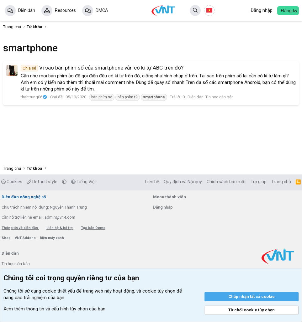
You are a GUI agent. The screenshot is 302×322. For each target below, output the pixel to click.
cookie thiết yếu (58, 291)
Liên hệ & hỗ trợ (59, 228)
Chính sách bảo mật (226, 181)
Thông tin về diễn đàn (20, 228)
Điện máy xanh (52, 238)
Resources (65, 10)
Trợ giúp (259, 181)
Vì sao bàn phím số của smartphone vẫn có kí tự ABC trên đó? (102, 68)
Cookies (11, 181)
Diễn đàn (26, 10)
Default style (42, 181)
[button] (64, 182)
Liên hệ (152, 181)
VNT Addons (26, 238)
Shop (7, 238)
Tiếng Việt (83, 181)
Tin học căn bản (219, 97)
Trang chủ (281, 181)
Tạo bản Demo (93, 228)
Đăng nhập (163, 207)
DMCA (102, 10)
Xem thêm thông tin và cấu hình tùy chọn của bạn (54, 309)
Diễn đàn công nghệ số (24, 197)
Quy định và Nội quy (183, 181)
